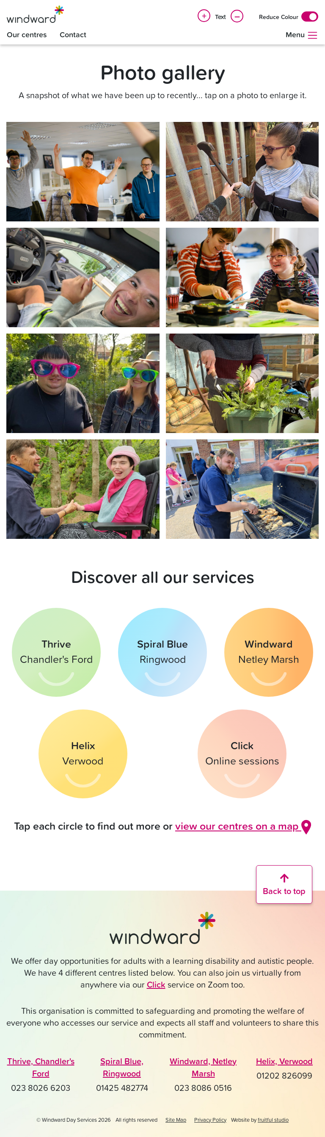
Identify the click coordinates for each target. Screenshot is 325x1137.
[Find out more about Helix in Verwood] (83, 753)
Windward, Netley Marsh (203, 1067)
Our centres (27, 34)
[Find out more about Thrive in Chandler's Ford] (56, 652)
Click (156, 984)
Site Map (175, 1119)
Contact (73, 34)
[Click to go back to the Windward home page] (162, 932)
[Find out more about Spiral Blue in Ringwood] (162, 652)
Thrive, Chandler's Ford (40, 1067)
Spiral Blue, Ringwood (121, 1067)
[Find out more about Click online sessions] (242, 753)
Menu (302, 35)
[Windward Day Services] (35, 14)
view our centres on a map (243, 825)
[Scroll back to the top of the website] (284, 884)
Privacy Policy (210, 1119)
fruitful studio (273, 1119)
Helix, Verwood (284, 1061)
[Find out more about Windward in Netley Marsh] (268, 652)
